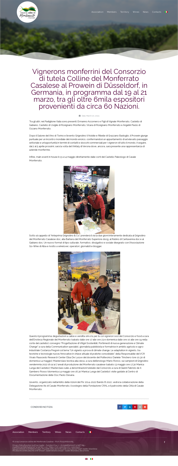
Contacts (156, 12)
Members (112, 12)
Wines (136, 12)
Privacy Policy (18, 445)
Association (97, 12)
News (146, 12)
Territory (124, 12)
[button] (119, 406)
